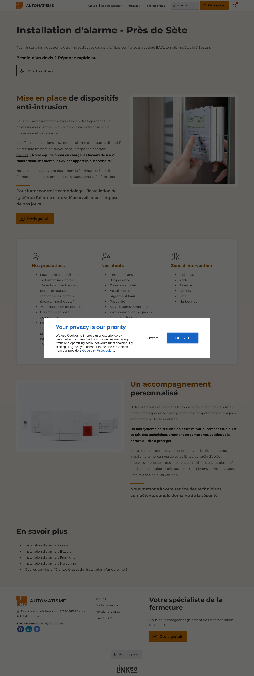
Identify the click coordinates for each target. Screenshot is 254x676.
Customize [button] (152, 338)
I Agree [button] (182, 338)
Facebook (104, 350)
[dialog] (127, 338)
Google (87, 350)
